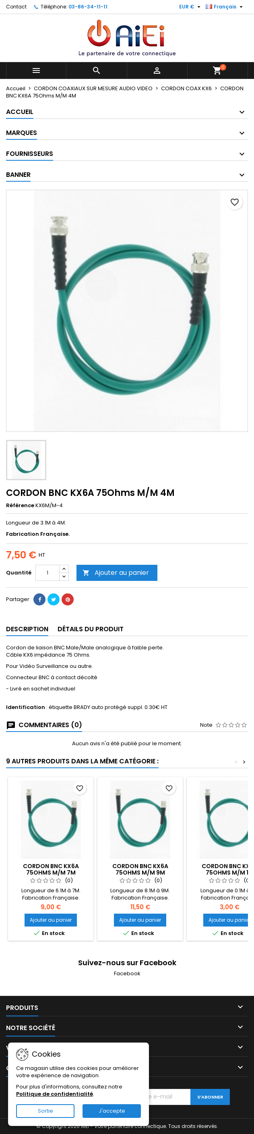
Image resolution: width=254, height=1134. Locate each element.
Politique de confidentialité (54, 1094)
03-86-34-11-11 (87, 6)
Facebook (127, 973)
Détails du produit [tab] (91, 629)
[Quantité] (47, 573)
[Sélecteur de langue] (225, 7)
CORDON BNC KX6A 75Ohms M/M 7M (51, 869)
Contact (16, 6)
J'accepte (112, 1111)
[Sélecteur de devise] (190, 7)
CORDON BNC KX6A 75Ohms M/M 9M (140, 869)
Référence (20, 505)
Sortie (45, 1111)
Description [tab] (27, 629)
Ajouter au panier (116, 572)
